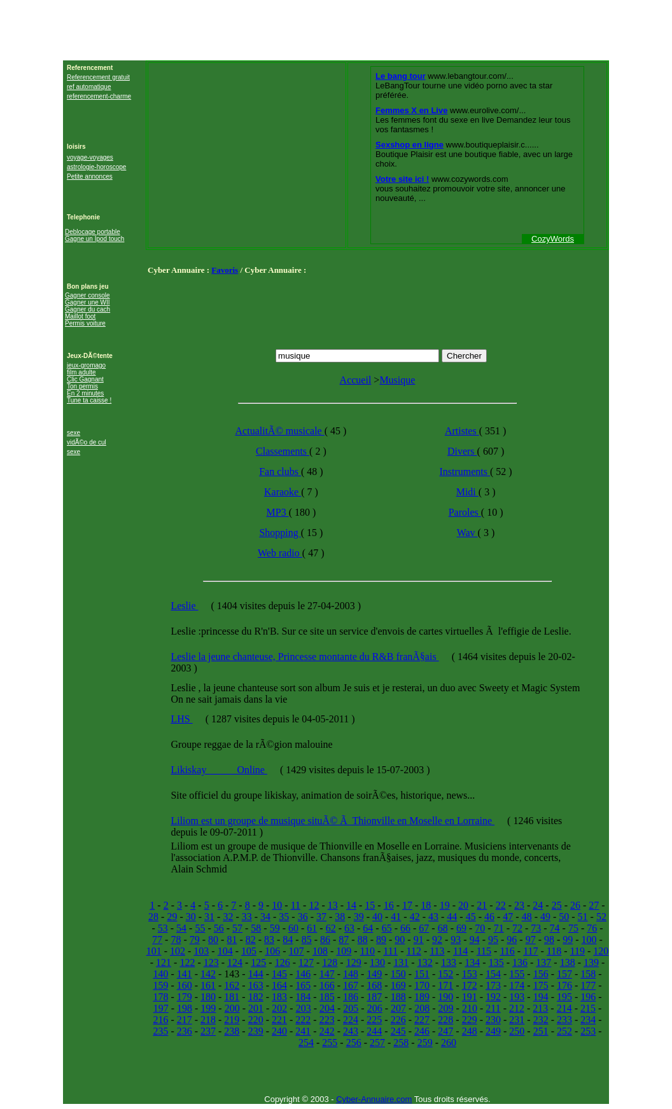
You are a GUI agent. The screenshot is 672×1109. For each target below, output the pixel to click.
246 (422, 1031)
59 (275, 928)
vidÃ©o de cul (86, 442)
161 (208, 985)
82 (251, 939)
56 (219, 928)
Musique (397, 380)
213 (540, 1008)
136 (520, 962)
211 (493, 1008)
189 (422, 996)
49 (545, 916)
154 (493, 973)
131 (401, 962)
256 (353, 1042)
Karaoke (282, 491)
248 (469, 1031)
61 (312, 928)
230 (493, 1019)
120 (600, 951)
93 (456, 939)
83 (269, 939)
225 (374, 1019)
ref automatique (89, 86)
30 (191, 916)
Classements (282, 451)
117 (530, 951)
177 (588, 985)
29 (172, 916)
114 (460, 951)
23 (519, 905)
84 (288, 939)
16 (389, 905)
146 (303, 973)
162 (231, 985)
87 (344, 939)
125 (258, 962)
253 (588, 1031)
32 (228, 916)
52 (601, 916)
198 (184, 1008)
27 (594, 905)
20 (463, 905)
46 (489, 916)
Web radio (280, 553)
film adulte (81, 372)
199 (208, 1008)
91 (419, 939)
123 (211, 962)
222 (303, 1019)
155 (516, 973)
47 (508, 916)
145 (279, 973)
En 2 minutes (85, 393)
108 (320, 951)
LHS (181, 718)
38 (340, 916)
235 (160, 1031)
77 (157, 939)
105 (248, 951)
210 (469, 1008)
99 (568, 939)
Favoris (224, 270)
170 (422, 985)
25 (557, 905)
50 (564, 916)
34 (265, 916)
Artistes (462, 430)
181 (231, 996)
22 (501, 905)
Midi (467, 491)
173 (493, 985)
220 (255, 1019)
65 (387, 928)
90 (400, 939)
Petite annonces (90, 176)
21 (482, 905)
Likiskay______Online (219, 769)
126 (282, 962)
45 (471, 916)
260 (448, 1042)
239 (255, 1031)
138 (567, 962)
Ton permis (82, 386)
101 (154, 951)
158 (588, 973)
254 (306, 1042)
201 (255, 1008)
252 (564, 1031)
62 (331, 928)
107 (296, 951)
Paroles (465, 512)
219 (231, 1019)
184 (303, 996)
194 (541, 996)
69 (461, 928)
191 (469, 996)
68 (443, 928)
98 (549, 939)
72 (517, 928)
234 (588, 1019)
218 (208, 1019)
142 (208, 973)
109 (343, 951)
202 (279, 1008)
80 (213, 939)
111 (390, 951)
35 (284, 916)
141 (184, 973)
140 (160, 973)
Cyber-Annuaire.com (374, 1099)
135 (496, 962)
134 (472, 962)
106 (272, 951)
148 (350, 973)
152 (445, 973)
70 (480, 928)
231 (516, 1019)
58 (256, 928)
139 (591, 962)
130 (377, 962)
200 (232, 1008)
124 (234, 962)
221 (279, 1019)
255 (329, 1042)
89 (381, 939)
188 (398, 996)
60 (293, 928)
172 (469, 985)
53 (163, 928)
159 (160, 985)
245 (398, 1031)
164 (279, 985)
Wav (467, 532)
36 (303, 916)
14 (351, 905)
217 (184, 1019)
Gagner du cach (87, 309)
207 (398, 1008)
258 (401, 1042)
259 (425, 1042)
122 (187, 962)
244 (374, 1031)
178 (160, 996)
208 (422, 1008)
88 (363, 939)
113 (437, 951)
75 (573, 928)
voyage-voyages (90, 157)
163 (255, 985)
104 (225, 951)
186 (350, 996)
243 (350, 1031)
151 (422, 973)
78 (176, 939)
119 (577, 951)
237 (208, 1031)
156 (541, 973)
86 (325, 939)
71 (499, 928)
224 (350, 1019)
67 (424, 928)
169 (398, 985)
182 (255, 996)
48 (527, 916)
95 (493, 939)
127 (306, 962)
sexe (73, 432)
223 (327, 1019)
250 (516, 1031)
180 (208, 996)
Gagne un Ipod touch (94, 238)
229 (469, 1019)
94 (475, 939)
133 (448, 962)
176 (564, 985)
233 (564, 1019)
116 (507, 951)
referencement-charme (99, 96)
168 (374, 985)
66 (405, 928)
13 (333, 905)
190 (445, 996)
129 (353, 962)
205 (350, 1008)
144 (255, 973)
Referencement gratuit (98, 77)
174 (516, 985)
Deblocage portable (92, 231)
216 (160, 1019)
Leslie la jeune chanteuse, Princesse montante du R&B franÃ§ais (304, 656)
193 (516, 996)
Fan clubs (280, 471)
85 (307, 939)
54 (181, 928)
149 (374, 973)
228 (445, 1019)
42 (415, 916)
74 (555, 928)
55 (200, 928)
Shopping (279, 532)
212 (516, 1008)
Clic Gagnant (85, 379)
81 (232, 939)
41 (396, 916)
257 (377, 1042)
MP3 (278, 512)
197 (161, 1008)
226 (398, 1019)
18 (426, 905)
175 (541, 985)
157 (564, 973)
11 (295, 905)
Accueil (356, 380)
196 (588, 996)
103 (201, 951)
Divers (462, 451)
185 (327, 996)
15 (370, 905)
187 (374, 996)
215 (588, 1008)
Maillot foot (80, 316)
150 (398, 973)
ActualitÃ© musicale (280, 430)
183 (279, 996)
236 (184, 1031)
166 (327, 985)
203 (303, 1008)
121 (163, 962)
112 (413, 951)
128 (329, 962)
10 (277, 905)
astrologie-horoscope (96, 166)
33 (247, 916)
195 (564, 996)
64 (368, 928)
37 (321, 916)
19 (445, 905)
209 (446, 1008)
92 (437, 939)
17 (407, 905)
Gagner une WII (87, 302)
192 (493, 996)
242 (327, 1031)
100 (589, 939)
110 (367, 951)
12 (314, 905)
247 (445, 1031)
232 (541, 1019)
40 (377, 916)
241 (303, 1031)
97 (531, 939)
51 (583, 916)
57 (237, 928)
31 (209, 916)
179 (184, 996)
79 (195, 939)
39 (359, 916)
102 (177, 951)
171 (445, 985)
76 (592, 928)
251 (541, 1031)
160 (184, 985)
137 (543, 962)
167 (350, 985)
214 (564, 1008)
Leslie (184, 605)
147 (327, 973)
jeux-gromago (86, 365)
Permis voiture (85, 323)
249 (493, 1031)
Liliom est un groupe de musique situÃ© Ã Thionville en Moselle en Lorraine (332, 820)
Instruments (464, 471)
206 (374, 1008)
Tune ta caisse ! (89, 400)
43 (433, 916)
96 (512, 939)
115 (484, 951)
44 (452, 916)
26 (575, 905)
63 (349, 928)
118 (554, 951)
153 (469, 973)
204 (327, 1008)
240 (279, 1031)
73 (536, 928)
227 (422, 1019)
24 (538, 905)
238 (231, 1031)
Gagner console (87, 295)
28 (153, 916)
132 (425, 962)
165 (303, 985)
